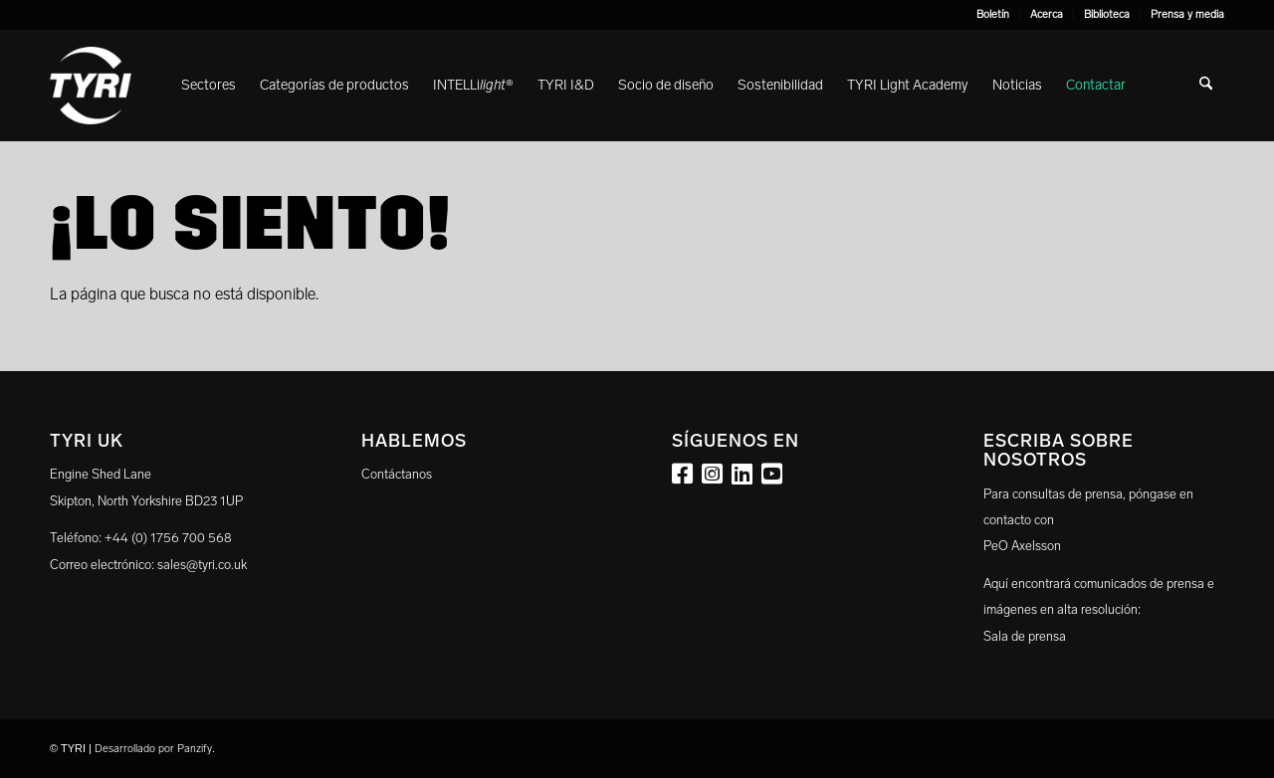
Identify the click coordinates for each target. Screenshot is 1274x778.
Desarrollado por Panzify (153, 748)
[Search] (1205, 85)
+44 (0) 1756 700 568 (168, 537)
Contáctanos (396, 474)
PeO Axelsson (1022, 545)
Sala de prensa (1024, 636)
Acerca (1046, 14)
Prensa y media (1187, 14)
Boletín (992, 14)
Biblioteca (1107, 14)
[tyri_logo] (90, 85)
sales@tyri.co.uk (202, 564)
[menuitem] (993, 15)
